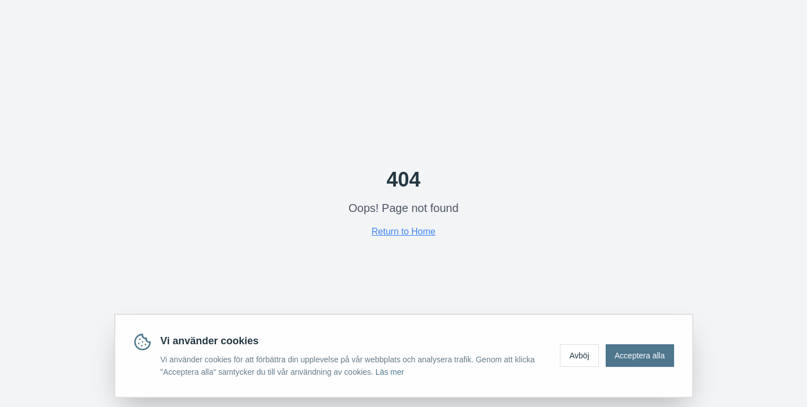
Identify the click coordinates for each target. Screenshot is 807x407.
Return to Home (403, 231)
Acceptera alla (640, 355)
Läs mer (390, 371)
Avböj (579, 355)
